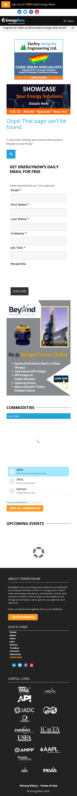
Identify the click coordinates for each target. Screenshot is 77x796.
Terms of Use (48, 785)
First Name (20, 204)
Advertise (15, 654)
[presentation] (35, 273)
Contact (14, 651)
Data (12, 638)
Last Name (20, 219)
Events (13, 644)
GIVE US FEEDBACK (23, 617)
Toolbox (14, 647)
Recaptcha (18, 263)
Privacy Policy (28, 785)
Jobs (12, 641)
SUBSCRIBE (16, 657)
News (13, 635)
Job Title (18, 247)
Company (19, 233)
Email (16, 190)
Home (13, 632)
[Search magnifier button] (11, 154)
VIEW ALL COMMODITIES (25, 508)
